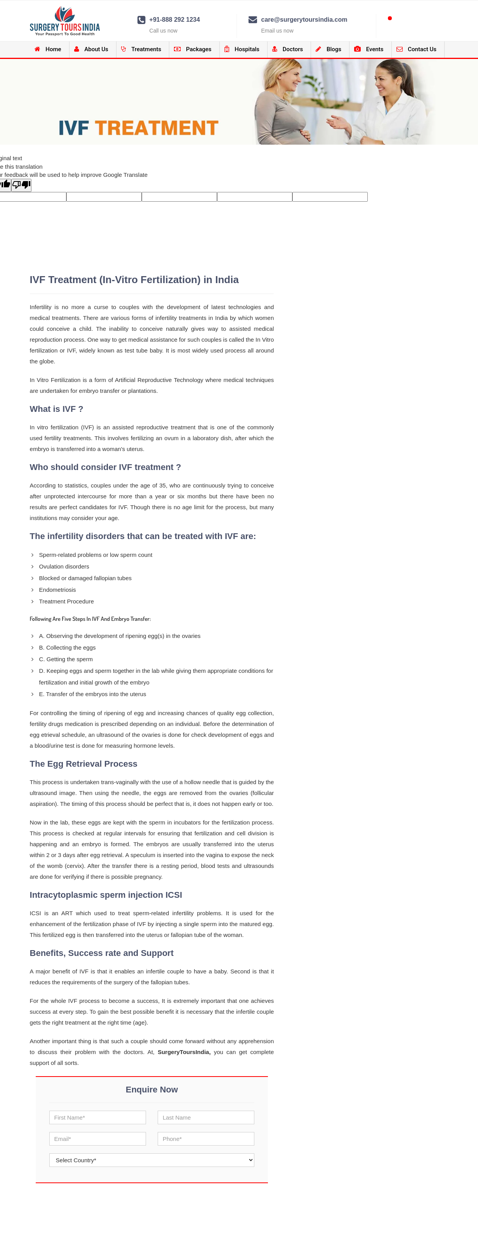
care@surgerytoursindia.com (304, 19)
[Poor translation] (21, 185)
